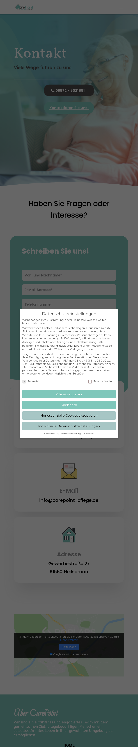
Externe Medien (100, 378)
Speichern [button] (69, 401)
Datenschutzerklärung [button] (70, 430)
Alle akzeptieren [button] (69, 391)
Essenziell (31, 378)
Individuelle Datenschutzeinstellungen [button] (69, 423)
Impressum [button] (88, 430)
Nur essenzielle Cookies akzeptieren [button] (69, 412)
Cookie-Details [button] (51, 430)
